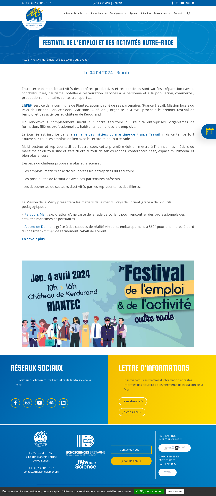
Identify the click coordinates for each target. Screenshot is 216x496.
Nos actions (97, 13)
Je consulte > (132, 412)
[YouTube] (182, 3)
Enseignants (116, 13)
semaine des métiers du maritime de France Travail (117, 134)
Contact (117, 3)
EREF (28, 105)
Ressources (160, 13)
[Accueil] (34, 18)
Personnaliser (175, 491)
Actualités (145, 13)
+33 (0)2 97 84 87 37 (36, 3)
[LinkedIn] (193, 3)
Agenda (134, 13)
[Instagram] (177, 3)
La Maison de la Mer (73, 13)
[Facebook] (173, 3)
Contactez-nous (131, 450)
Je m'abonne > (133, 401)
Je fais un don (102, 3)
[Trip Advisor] (187, 3)
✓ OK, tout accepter (148, 491)
